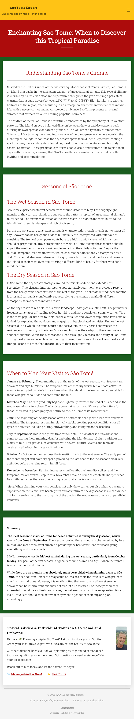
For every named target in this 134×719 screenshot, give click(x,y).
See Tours (59, 674)
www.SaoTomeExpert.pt (70, 694)
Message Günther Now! (26, 674)
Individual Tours (53, 628)
